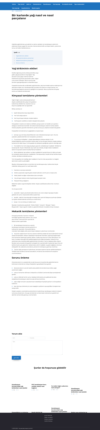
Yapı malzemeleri (79, 4)
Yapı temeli (21, 4)
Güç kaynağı (15, 8)
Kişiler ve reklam (48, 417)
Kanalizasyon (47, 4)
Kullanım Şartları (48, 419)
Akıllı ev (28, 4)
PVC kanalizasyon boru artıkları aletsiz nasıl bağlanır (39, 386)
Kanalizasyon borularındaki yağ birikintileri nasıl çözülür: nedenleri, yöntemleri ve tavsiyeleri (59, 411)
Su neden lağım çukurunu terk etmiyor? (59, 386)
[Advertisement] (37, 32)
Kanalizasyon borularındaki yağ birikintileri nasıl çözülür (19, 386)
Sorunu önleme (20, 63)
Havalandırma (37, 4)
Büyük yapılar (36, 8)
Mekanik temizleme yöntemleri (24, 60)
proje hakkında (48, 415)
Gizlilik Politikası (48, 421)
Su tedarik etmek (67, 4)
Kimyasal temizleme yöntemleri (25, 58)
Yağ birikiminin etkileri (22, 56)
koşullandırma (25, 8)
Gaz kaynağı (56, 4)
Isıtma (14, 4)
